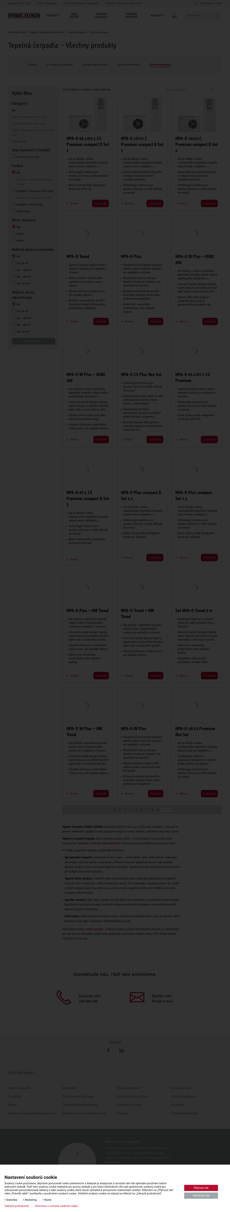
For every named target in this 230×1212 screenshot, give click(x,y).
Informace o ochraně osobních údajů (56, 1206)
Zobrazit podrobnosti (17, 1206)
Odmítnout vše (201, 1195)
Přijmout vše (201, 1187)
